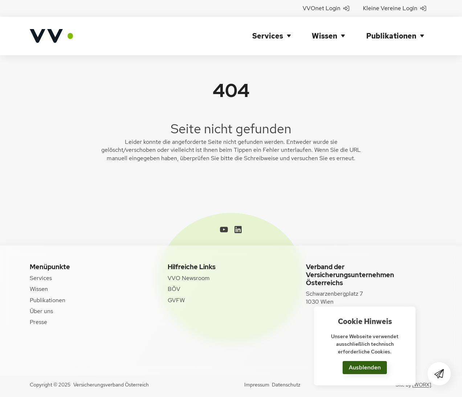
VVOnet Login (326, 8)
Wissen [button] (324, 36)
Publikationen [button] (391, 36)
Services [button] (267, 36)
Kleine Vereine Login (394, 8)
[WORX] (421, 384)
